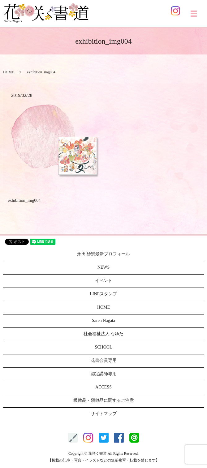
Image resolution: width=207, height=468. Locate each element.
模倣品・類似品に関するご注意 (103, 400)
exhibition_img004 (24, 200)
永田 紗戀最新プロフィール (103, 254)
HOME (8, 72)
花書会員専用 (104, 360)
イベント (103, 280)
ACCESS (103, 387)
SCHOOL (103, 347)
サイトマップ (104, 413)
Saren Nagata (103, 320)
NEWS (103, 267)
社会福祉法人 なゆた (104, 334)
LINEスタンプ (103, 294)
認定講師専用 (104, 373)
